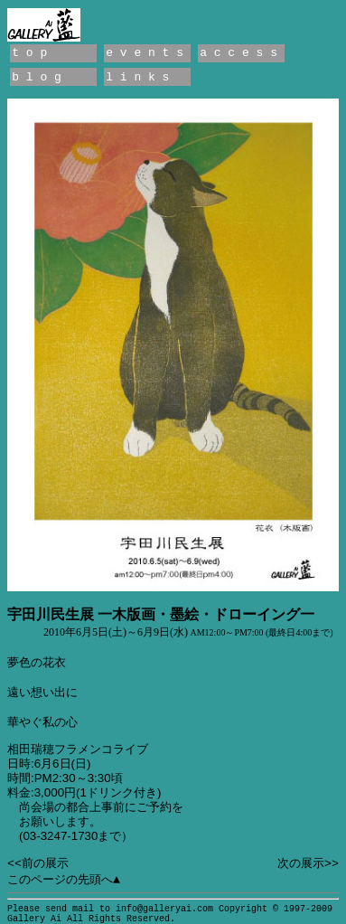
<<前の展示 (38, 864)
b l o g (36, 77)
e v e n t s (144, 53)
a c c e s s (238, 53)
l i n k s (137, 77)
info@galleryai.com (164, 909)
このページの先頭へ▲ (63, 880)
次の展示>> (308, 864)
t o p (29, 53)
